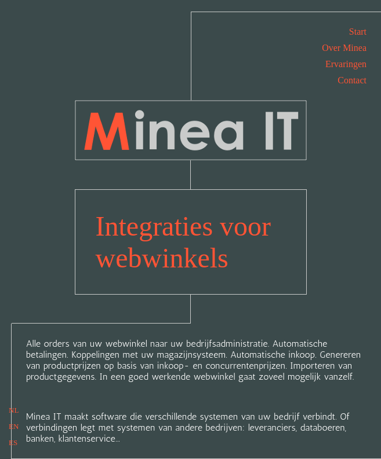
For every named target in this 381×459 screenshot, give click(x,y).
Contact (352, 80)
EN (14, 426)
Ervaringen (346, 64)
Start (358, 31)
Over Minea (344, 48)
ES (13, 442)
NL (14, 410)
